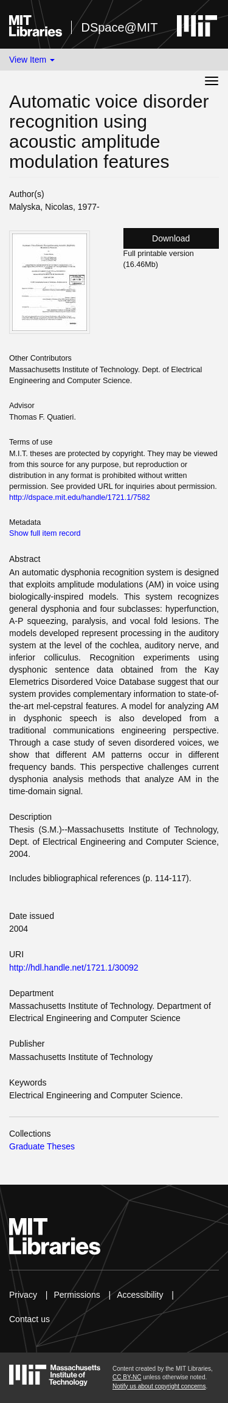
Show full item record (45, 533)
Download (171, 238)
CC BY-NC (126, 1377)
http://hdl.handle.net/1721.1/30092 (74, 967)
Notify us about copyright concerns (159, 1386)
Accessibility (140, 1295)
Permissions (77, 1295)
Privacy (23, 1295)
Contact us (29, 1319)
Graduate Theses (42, 1146)
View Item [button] (32, 59)
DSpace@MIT (119, 27)
